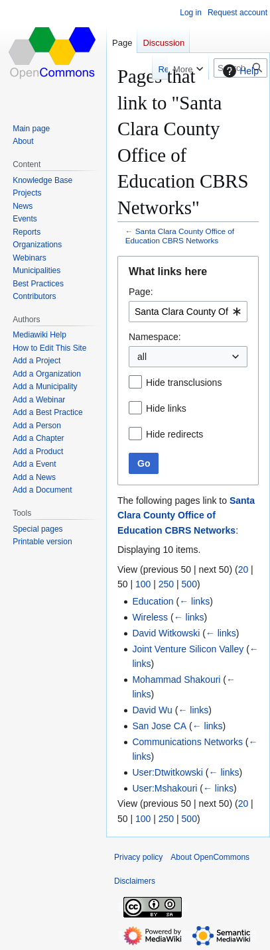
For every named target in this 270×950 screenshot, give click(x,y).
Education (152, 601)
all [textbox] (142, 356)
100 (143, 584)
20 (243, 569)
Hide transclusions (184, 382)
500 (189, 584)
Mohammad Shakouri (176, 679)
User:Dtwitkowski (167, 772)
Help (239, 71)
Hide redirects (174, 434)
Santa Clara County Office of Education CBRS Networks (179, 236)
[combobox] (188, 311)
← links (194, 601)
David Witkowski (166, 633)
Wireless (150, 617)
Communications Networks (187, 742)
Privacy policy (138, 857)
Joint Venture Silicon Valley (187, 649)
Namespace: (155, 336)
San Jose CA (159, 726)
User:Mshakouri (164, 788)
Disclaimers (134, 881)
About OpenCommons (209, 857)
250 (166, 584)
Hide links (166, 408)
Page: (141, 291)
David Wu (152, 710)
